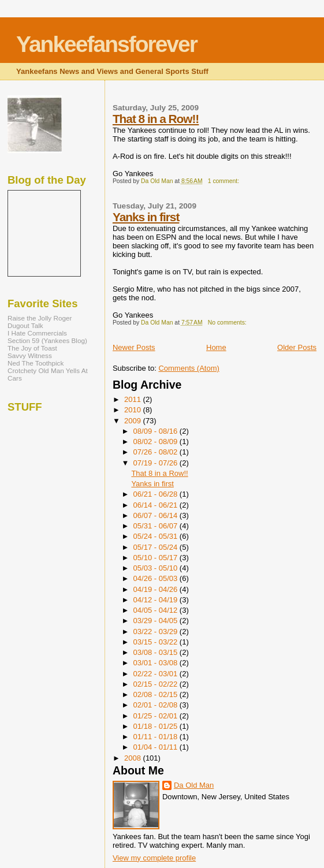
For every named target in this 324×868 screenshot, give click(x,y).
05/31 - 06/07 (156, 525)
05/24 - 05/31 (156, 536)
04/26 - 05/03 (156, 578)
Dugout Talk (25, 325)
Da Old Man (194, 785)
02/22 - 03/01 (156, 673)
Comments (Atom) (188, 368)
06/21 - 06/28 (156, 494)
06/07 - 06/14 (156, 515)
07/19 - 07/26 (156, 463)
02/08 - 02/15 (156, 694)
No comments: (228, 322)
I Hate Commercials (37, 333)
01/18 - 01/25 (156, 726)
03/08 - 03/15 (156, 652)
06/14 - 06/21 (156, 505)
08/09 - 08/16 (156, 431)
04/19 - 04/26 (156, 589)
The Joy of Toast (32, 348)
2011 (133, 399)
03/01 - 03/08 (156, 662)
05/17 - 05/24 (156, 547)
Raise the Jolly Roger (40, 318)
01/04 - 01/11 (156, 747)
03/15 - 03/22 (156, 642)
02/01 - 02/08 (156, 705)
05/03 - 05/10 (156, 568)
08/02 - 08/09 (156, 441)
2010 (133, 409)
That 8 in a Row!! (156, 118)
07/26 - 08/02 (156, 452)
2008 (133, 758)
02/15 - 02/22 (156, 684)
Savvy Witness (30, 355)
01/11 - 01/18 (156, 736)
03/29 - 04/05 (156, 620)
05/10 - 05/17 (156, 557)
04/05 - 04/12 (156, 610)
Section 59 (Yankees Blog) (47, 340)
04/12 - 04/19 (156, 599)
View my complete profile (154, 858)
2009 (133, 420)
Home (216, 347)
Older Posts (296, 347)
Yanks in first (146, 216)
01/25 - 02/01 (156, 715)
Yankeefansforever (106, 44)
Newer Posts (134, 347)
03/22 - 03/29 (156, 631)
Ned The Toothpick (36, 363)
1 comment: (224, 181)
